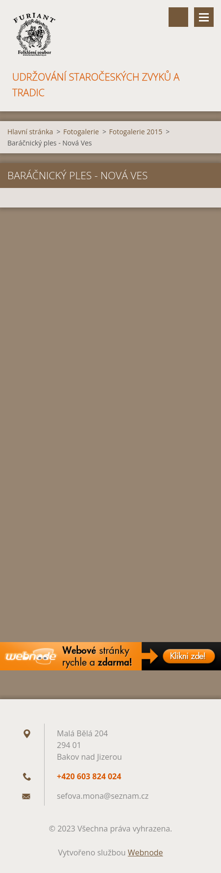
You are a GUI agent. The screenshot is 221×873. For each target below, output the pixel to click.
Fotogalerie (81, 131)
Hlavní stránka (30, 131)
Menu (204, 17)
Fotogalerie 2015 (136, 131)
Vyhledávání (178, 17)
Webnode (145, 852)
